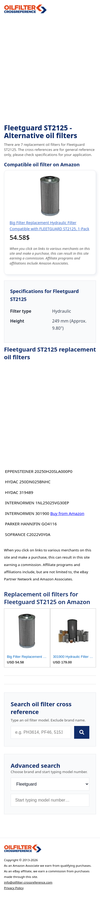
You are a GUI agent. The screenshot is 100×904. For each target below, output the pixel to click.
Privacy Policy (14, 888)
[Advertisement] (50, 69)
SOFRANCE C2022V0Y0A (27, 534)
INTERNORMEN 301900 (27, 513)
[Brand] (50, 784)
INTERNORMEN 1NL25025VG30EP (37, 502)
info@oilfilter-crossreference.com (28, 882)
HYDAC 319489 (19, 492)
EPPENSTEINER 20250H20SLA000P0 (39, 471)
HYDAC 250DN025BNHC (28, 481)
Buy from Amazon (67, 513)
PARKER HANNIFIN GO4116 (31, 523)
